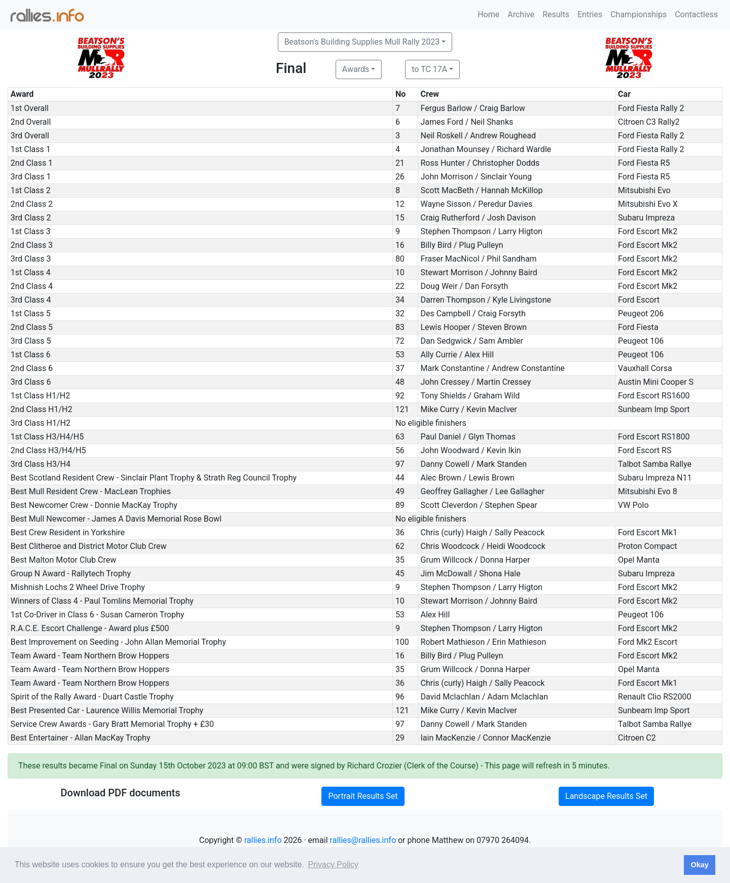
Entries (589, 14)
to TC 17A (429, 69)
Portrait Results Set (362, 796)
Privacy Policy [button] (333, 864)
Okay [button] (699, 865)
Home (488, 14)
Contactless (696, 14)
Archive (520, 14)
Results (555, 14)
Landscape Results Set (606, 796)
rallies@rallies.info (363, 840)
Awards (355, 69)
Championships (638, 14)
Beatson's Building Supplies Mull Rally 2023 (362, 42)
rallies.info (263, 840)
